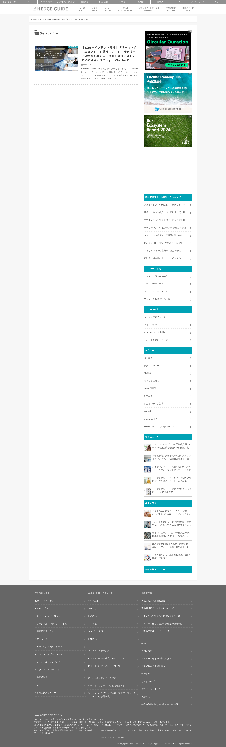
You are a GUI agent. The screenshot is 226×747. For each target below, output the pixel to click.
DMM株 (147, 410)
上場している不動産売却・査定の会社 (162, 250)
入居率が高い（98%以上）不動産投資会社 (164, 204)
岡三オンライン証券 (154, 403)
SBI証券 (147, 372)
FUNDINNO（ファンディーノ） (159, 426)
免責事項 (145, 696)
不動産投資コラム (45, 630)
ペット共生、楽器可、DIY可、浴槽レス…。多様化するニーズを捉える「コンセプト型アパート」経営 (171, 512)
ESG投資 (122, 2)
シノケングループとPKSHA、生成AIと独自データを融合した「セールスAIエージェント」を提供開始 (171, 479)
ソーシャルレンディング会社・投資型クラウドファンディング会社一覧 (112, 694)
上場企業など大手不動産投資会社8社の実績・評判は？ (171, 556)
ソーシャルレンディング (48, 661)
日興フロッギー (151, 365)
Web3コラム (43, 607)
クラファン (66, 2)
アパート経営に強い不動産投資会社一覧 (162, 623)
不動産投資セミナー (46, 692)
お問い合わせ (147, 650)
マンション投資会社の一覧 (157, 298)
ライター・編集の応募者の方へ (156, 658)
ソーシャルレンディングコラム (52, 623)
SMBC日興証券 (151, 387)
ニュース (81, 9)
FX (179, 2)
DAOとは (92, 638)
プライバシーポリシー (152, 688)
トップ (9, 2)
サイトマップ (147, 680)
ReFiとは (92, 623)
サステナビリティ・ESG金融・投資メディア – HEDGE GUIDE (153, 743)
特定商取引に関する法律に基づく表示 (159, 703)
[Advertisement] (86, 121)
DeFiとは (92, 615)
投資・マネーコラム (44, 600)
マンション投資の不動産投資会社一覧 (161, 615)
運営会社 (145, 673)
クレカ (197, 2)
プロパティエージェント (156, 290)
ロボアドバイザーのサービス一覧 (104, 665)
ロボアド (47, 2)
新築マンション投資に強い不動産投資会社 (164, 211)
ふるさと (103, 2)
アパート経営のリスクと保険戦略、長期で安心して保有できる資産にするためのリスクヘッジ (171, 523)
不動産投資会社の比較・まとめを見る (162, 257)
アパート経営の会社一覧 (156, 339)
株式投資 (160, 2)
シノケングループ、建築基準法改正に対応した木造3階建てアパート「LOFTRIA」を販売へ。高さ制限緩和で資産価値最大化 (171, 490)
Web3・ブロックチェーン (49, 646)
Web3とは (93, 600)
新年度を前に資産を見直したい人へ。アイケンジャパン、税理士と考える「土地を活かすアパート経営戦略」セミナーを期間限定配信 (171, 457)
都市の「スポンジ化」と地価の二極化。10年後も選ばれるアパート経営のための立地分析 (171, 534)
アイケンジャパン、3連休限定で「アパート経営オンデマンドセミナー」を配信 (171, 468)
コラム (94, 9)
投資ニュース (41, 638)
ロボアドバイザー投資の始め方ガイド (106, 657)
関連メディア (188, 9)
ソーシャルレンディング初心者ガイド (106, 685)
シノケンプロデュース (155, 316)
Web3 (125, 9)
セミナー (108, 9)
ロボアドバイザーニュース (50, 653)
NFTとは (92, 607)
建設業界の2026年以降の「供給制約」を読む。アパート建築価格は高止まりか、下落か (171, 545)
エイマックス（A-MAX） (156, 275)
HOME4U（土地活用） (155, 331)
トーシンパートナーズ (155, 283)
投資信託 (141, 2)
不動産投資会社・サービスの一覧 (157, 607)
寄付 (216, 2)
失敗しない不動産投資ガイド (155, 600)
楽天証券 (148, 357)
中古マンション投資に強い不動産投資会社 (164, 219)
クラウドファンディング (149, 9)
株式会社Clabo (119, 737)
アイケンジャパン (152, 324)
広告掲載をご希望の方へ (153, 665)
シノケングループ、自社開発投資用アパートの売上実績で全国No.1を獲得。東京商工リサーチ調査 (171, 445)
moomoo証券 (150, 418)
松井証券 (148, 395)
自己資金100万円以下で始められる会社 (163, 242)
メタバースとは (95, 630)
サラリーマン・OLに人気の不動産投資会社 (165, 227)
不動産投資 (85, 2)
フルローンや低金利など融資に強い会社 (163, 234)
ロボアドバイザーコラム (48, 615)
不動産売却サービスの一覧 (156, 630)
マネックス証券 (151, 380)
